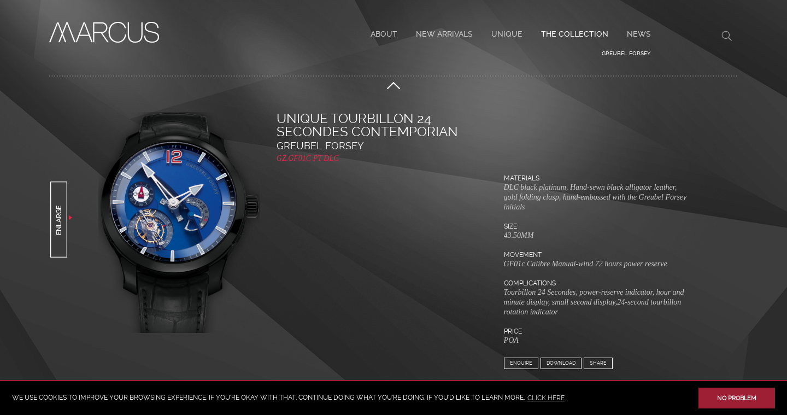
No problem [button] (736, 398)
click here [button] (546, 398)
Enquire (521, 363)
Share (598, 363)
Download (561, 363)
